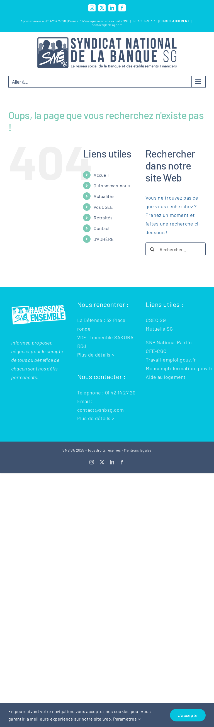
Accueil (101, 175)
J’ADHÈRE (104, 239)
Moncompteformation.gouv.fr (179, 368)
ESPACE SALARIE (145, 21)
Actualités (104, 196)
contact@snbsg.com (107, 25)
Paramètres (126, 718)
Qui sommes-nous (112, 185)
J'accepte (188, 715)
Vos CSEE (103, 207)
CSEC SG (156, 320)
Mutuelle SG (159, 329)
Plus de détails (94, 355)
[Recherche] (152, 249)
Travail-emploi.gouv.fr (171, 360)
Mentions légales (137, 450)
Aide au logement (166, 377)
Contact (102, 228)
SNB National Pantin (169, 342)
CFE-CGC (156, 351)
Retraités (103, 217)
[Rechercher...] (175, 249)
